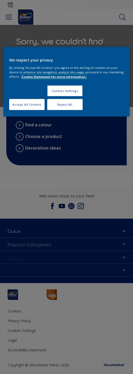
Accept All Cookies (26, 104)
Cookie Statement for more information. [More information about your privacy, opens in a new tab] (54, 77)
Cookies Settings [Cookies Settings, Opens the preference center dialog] (65, 91)
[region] (66, 82)
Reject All (64, 104)
